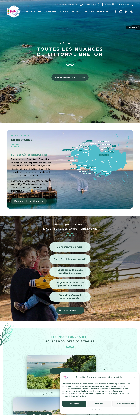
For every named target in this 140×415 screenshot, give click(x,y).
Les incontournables (96, 11)
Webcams (50, 11)
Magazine (91, 4)
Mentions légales (98, 410)
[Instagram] (120, 11)
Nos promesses (67, 310)
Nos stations (33, 11)
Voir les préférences (124, 403)
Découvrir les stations (26, 201)
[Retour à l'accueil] (14, 11)
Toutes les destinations (68, 77)
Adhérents (124, 4)
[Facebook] (115, 11)
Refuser (99, 403)
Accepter (74, 403)
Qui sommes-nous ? (69, 4)
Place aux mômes (70, 11)
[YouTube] (131, 11)
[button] (134, 377)
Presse (108, 4)
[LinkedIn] (126, 11)
